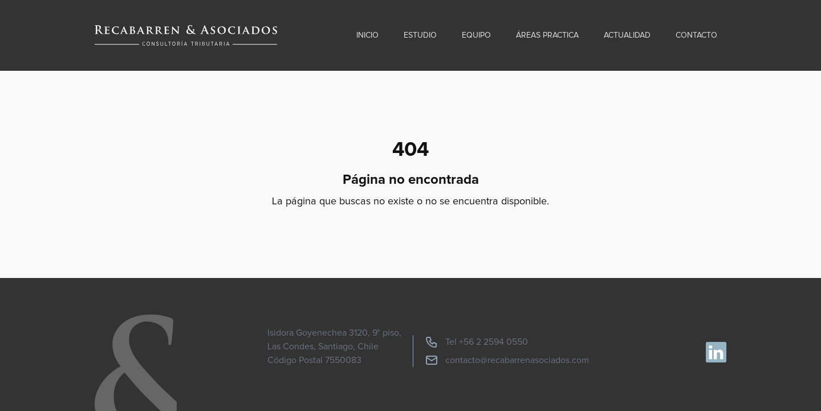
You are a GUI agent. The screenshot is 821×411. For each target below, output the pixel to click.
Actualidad (627, 35)
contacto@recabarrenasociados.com (507, 360)
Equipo (476, 35)
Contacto (696, 35)
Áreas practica (547, 35)
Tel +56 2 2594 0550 (476, 342)
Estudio (420, 35)
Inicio (367, 35)
